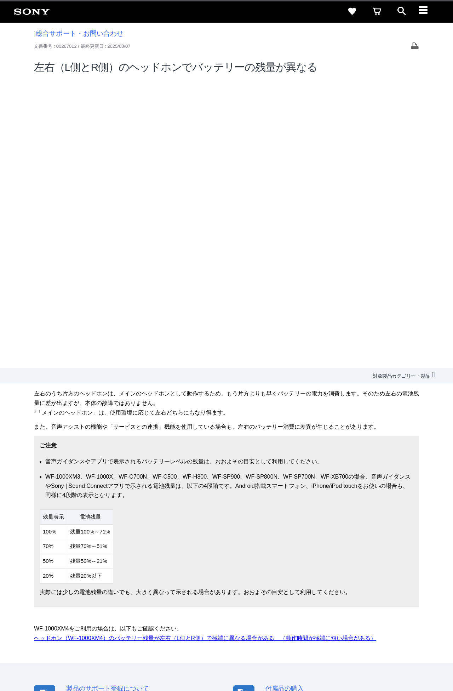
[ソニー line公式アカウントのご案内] (354, 623)
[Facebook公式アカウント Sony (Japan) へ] (399, 623)
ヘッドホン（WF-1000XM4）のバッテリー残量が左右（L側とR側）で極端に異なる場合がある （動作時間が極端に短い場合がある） (205, 349)
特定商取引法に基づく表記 (325, 593)
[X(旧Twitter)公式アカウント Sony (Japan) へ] (369, 623)
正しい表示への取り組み (149, 662)
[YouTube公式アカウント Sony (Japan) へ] (384, 623)
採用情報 (244, 606)
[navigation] (426, 11)
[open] (401, 11)
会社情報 (219, 606)
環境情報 (353, 606)
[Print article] (415, 46)
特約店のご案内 (277, 606)
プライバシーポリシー (96, 662)
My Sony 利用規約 (388, 606)
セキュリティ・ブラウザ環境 (259, 593)
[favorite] (352, 11)
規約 (402, 593)
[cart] (377, 11)
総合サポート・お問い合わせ (79, 33)
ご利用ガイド (375, 593)
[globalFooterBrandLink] (380, 666)
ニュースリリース (318, 606)
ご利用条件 (57, 662)
